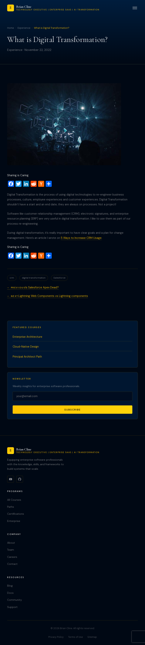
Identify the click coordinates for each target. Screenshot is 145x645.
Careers (12, 557)
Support (12, 607)
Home (10, 27)
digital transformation (34, 277)
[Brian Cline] (53, 8)
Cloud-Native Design (26, 346)
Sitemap (92, 637)
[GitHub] (19, 479)
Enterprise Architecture (27, 336)
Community (14, 600)
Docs (10, 593)
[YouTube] (10, 479)
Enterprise (13, 521)
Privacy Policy (56, 637)
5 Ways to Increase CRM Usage (81, 238)
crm (12, 277)
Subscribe (72, 409)
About (11, 542)
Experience (24, 27)
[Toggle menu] (135, 8)
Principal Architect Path (27, 356)
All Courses (14, 499)
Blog (10, 585)
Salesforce (59, 277)
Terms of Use (75, 637)
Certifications (15, 513)
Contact (12, 564)
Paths (10, 506)
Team (10, 549)
